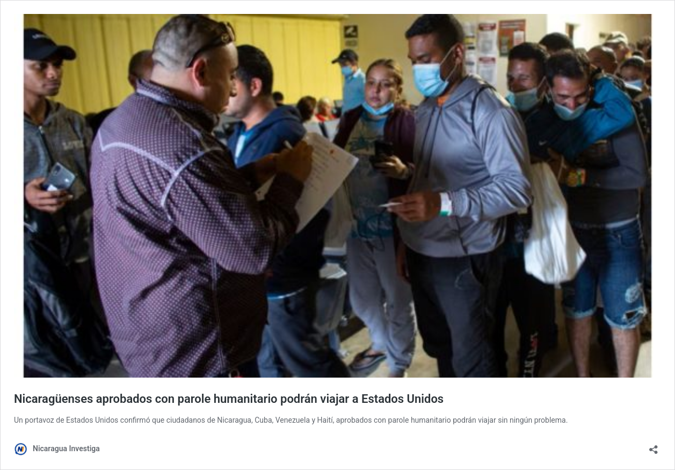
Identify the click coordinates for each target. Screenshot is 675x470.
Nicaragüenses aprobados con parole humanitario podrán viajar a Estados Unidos (229, 399)
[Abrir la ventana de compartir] (653, 446)
